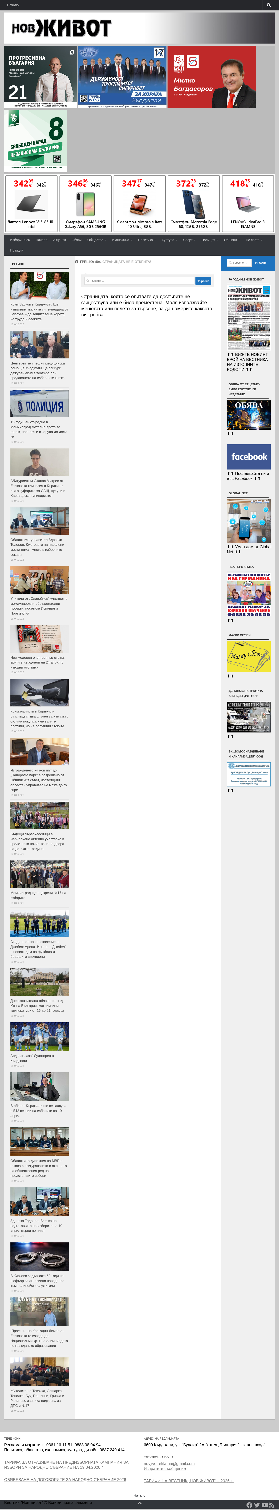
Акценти (59, 240)
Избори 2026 (20, 240)
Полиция (208, 240)
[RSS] (272, 1505)
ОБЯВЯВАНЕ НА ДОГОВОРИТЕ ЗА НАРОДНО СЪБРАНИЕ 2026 (65, 1479)
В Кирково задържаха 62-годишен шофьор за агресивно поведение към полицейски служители (37, 1281)
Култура (168, 240)
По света (253, 240)
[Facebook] (249, 1505)
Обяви (76, 240)
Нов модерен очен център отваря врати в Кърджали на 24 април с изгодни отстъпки (37, 662)
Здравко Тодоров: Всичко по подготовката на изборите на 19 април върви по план (36, 1226)
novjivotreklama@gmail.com (169, 1463)
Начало (13, 5)
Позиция (16, 250)
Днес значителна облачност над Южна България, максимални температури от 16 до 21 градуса (37, 1006)
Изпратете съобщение (165, 1468)
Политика (145, 240)
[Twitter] (257, 1505)
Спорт (188, 240)
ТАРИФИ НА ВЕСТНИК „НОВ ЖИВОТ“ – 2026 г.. (189, 1481)
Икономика (120, 240)
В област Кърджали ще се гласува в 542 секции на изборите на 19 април (38, 1111)
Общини (230, 240)
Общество (95, 240)
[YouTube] (264, 1505)
